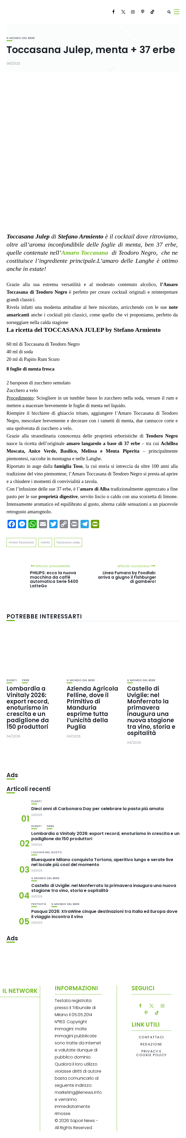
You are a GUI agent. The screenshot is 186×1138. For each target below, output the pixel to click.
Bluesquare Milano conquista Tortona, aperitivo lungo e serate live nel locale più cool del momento (102, 862)
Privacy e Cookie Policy (151, 1053)
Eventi (12, 680)
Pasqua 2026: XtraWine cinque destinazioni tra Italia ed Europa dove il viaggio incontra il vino (104, 913)
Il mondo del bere (21, 38)
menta (45, 542)
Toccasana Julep (68, 542)
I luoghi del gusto (46, 852)
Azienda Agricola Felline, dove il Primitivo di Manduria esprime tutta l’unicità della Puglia (92, 708)
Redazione (151, 1044)
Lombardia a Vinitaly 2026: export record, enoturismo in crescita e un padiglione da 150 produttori (28, 708)
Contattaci (151, 1037)
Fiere (25, 680)
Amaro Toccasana (21, 542)
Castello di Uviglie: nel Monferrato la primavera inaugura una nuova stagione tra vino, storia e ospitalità (151, 711)
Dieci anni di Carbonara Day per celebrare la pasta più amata (97, 809)
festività (38, 904)
